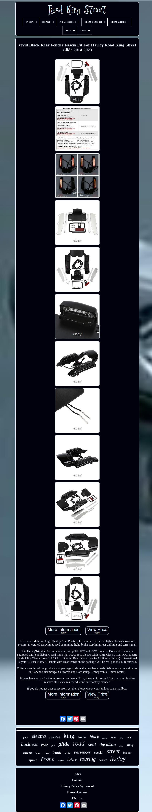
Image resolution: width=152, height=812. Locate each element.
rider (121, 746)
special (98, 752)
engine (61, 760)
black (94, 736)
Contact (77, 780)
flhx (121, 738)
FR (80, 798)
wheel (103, 760)
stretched (54, 737)
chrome (27, 752)
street (113, 751)
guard (104, 738)
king (69, 735)
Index (77, 774)
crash (46, 753)
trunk (56, 752)
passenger (82, 752)
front (47, 759)
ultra (38, 753)
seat (92, 744)
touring (88, 759)
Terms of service (77, 792)
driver (71, 760)
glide (63, 744)
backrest (29, 744)
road (79, 743)
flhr (53, 745)
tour (129, 737)
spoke (33, 760)
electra (39, 736)
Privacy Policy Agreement (77, 786)
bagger (127, 752)
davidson (108, 744)
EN (74, 798)
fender (82, 737)
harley (118, 758)
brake (67, 753)
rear (44, 745)
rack (113, 737)
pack (25, 737)
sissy (129, 745)
